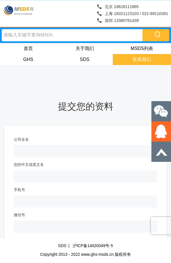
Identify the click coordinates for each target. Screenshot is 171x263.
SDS (84, 59)
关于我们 (85, 48)
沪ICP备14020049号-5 (93, 245)
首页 (28, 48)
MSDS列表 (142, 48)
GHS (28, 59)
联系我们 (142, 59)
